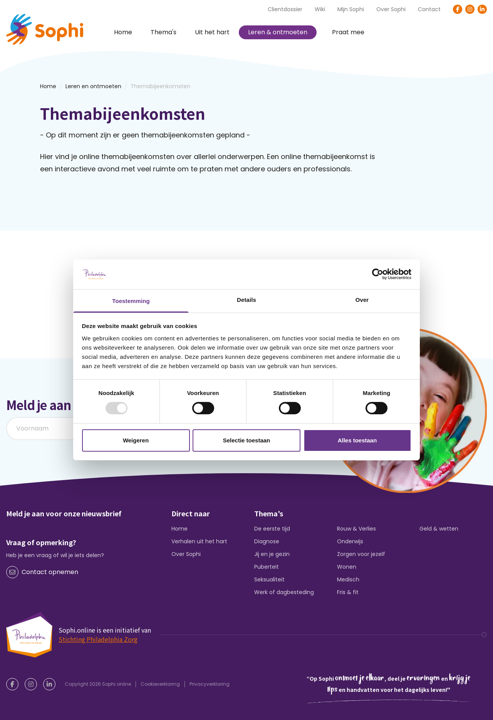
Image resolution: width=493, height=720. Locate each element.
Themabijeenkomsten (160, 86)
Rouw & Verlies (356, 528)
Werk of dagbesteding (284, 592)
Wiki (320, 9)
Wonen (346, 567)
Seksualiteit (269, 579)
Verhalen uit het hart (199, 541)
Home (123, 32)
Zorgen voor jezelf (361, 554)
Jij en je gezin (272, 554)
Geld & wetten (438, 528)
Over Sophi (391, 9)
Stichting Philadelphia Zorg (98, 639)
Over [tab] (362, 299)
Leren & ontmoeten (277, 32)
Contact (429, 9)
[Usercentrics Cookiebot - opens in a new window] (377, 274)
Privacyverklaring (209, 684)
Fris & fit (348, 592)
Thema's (163, 32)
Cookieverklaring (160, 684)
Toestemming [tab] (131, 301)
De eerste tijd (272, 528)
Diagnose (266, 541)
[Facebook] (457, 9)
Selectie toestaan (246, 440)
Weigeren (136, 440)
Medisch (348, 579)
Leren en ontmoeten (93, 86)
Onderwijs (350, 541)
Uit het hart (212, 32)
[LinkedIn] (482, 9)
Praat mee (348, 32)
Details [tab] (246, 299)
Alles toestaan (357, 440)
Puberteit (266, 567)
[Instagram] (470, 9)
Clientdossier (285, 9)
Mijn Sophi (350, 9)
